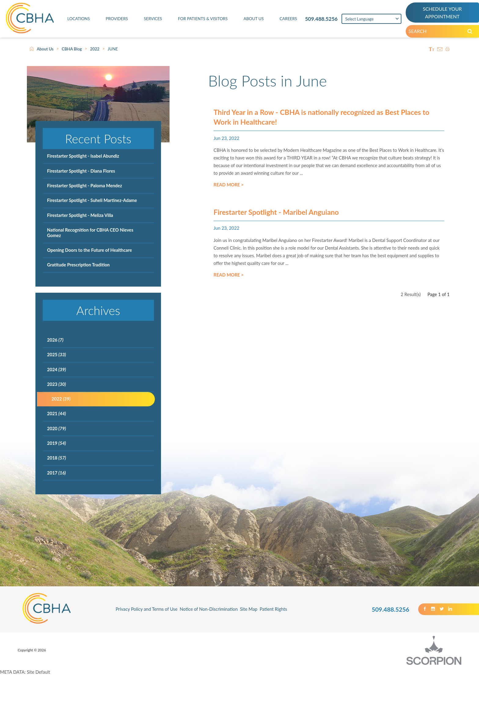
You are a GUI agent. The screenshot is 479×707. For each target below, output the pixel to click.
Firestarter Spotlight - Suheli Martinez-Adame (92, 200)
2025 (56, 354)
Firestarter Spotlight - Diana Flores (81, 171)
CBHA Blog (72, 48)
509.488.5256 (316, 20)
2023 (56, 384)
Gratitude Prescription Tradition (78, 264)
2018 (56, 457)
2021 (56, 413)
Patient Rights (273, 609)
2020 (56, 428)
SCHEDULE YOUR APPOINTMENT (441, 13)
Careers (282, 20)
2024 (56, 369)
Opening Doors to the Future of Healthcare (89, 250)
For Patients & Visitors (198, 20)
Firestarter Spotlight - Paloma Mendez (84, 185)
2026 (55, 340)
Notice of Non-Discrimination (209, 609)
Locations (76, 20)
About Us (249, 20)
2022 (95, 48)
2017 (56, 472)
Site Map (248, 609)
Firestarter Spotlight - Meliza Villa (80, 215)
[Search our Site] (474, 33)
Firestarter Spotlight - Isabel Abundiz (83, 156)
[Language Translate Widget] (369, 21)
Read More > (229, 189)
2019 (56, 443)
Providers (113, 20)
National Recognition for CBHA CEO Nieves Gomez (90, 232)
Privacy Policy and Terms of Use (146, 609)
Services (148, 20)
